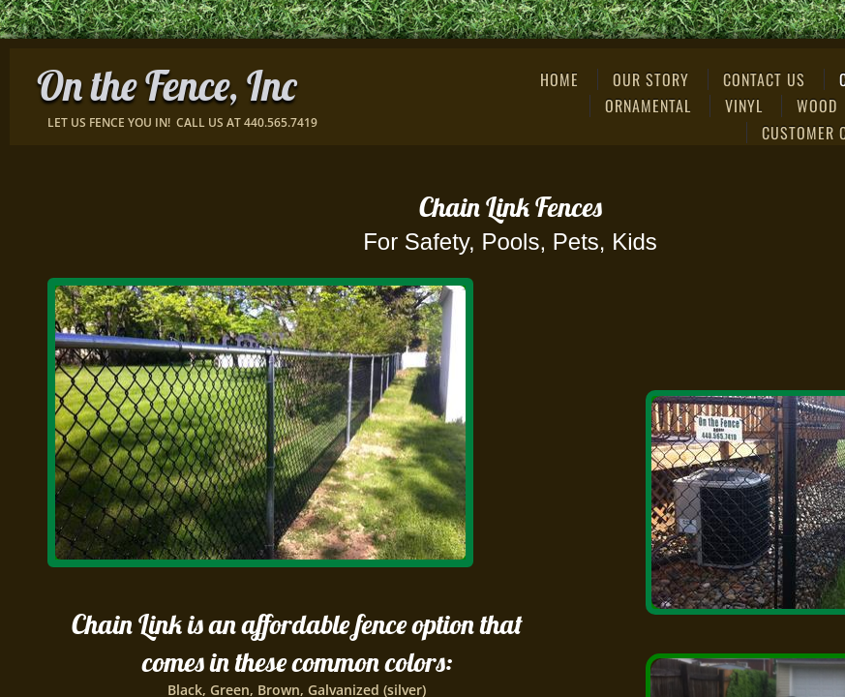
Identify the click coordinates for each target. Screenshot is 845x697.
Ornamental (648, 105)
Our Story (651, 79)
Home (559, 79)
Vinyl (744, 105)
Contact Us (764, 79)
